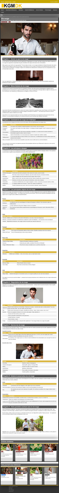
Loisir (2, 12)
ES (57, 1)
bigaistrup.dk (11, 491)
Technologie (48, 10)
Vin (1, 15)
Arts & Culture (39, 10)
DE (54, 1)
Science (55, 10)
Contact (13, 1)
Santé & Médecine (29, 10)
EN (52, 1)
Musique (21, 10)
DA (51, 1)
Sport (2, 10)
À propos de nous (8, 1)
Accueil (2, 1)
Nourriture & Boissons (11, 10)
